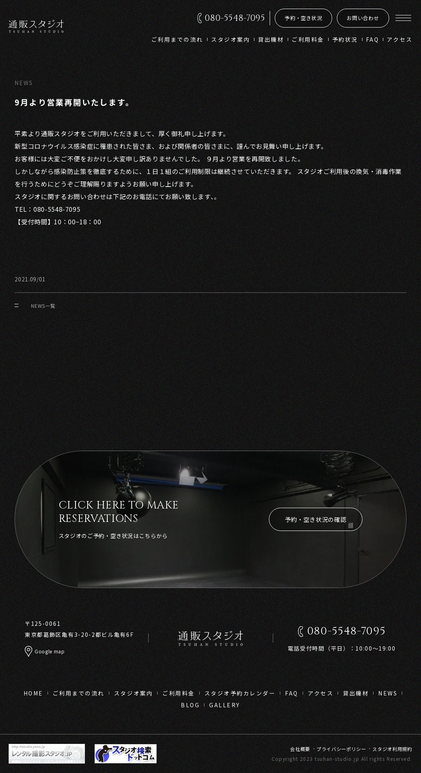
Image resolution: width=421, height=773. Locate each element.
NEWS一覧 (35, 305)
